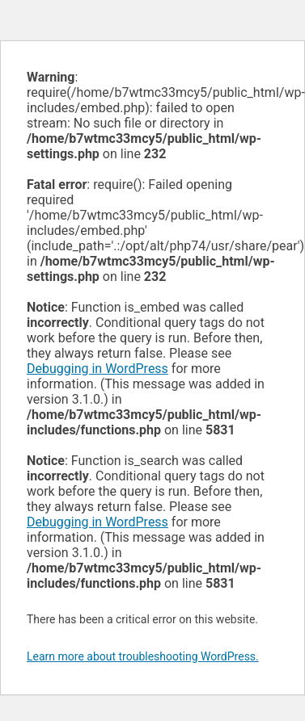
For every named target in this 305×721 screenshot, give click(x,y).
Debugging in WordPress (97, 368)
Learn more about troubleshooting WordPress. (143, 656)
